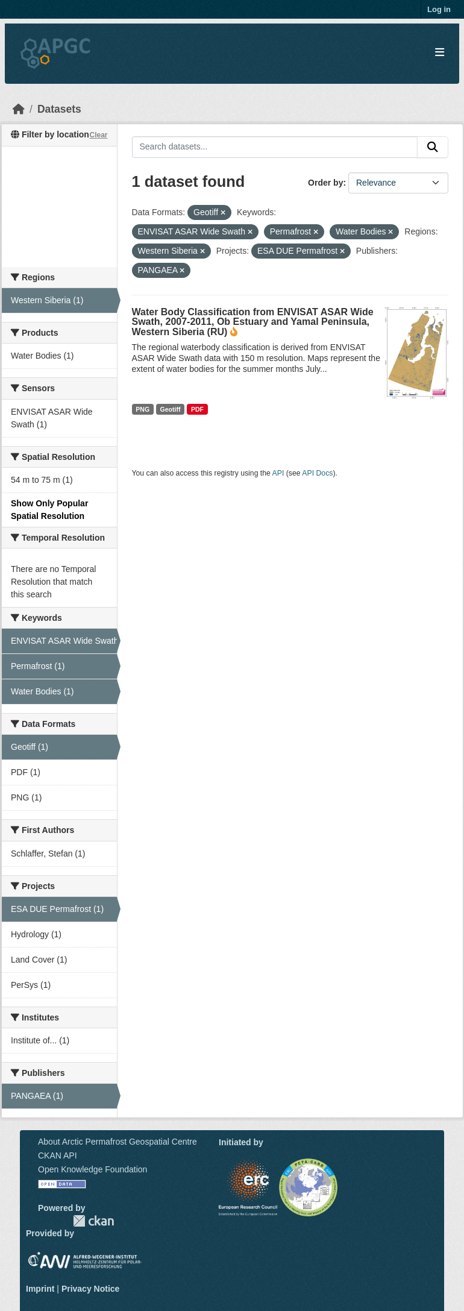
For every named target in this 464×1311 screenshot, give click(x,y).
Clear (98, 135)
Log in (439, 9)
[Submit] (432, 147)
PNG (142, 409)
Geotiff (170, 409)
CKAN (93, 1221)
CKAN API (57, 1155)
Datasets (59, 109)
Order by (325, 182)
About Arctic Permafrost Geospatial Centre (117, 1141)
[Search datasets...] (275, 147)
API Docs (317, 473)
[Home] (19, 109)
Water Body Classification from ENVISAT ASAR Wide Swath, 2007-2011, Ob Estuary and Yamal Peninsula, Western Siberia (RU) (253, 322)
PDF (197, 409)
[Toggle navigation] (439, 52)
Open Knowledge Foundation (92, 1169)
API (278, 473)
